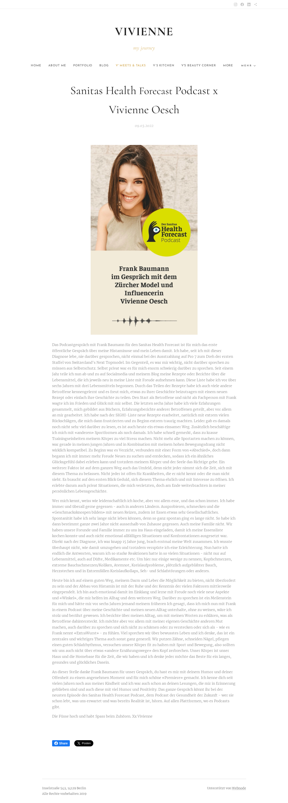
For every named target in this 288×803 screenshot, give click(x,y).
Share (61, 743)
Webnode (239, 788)
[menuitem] (34, 65)
